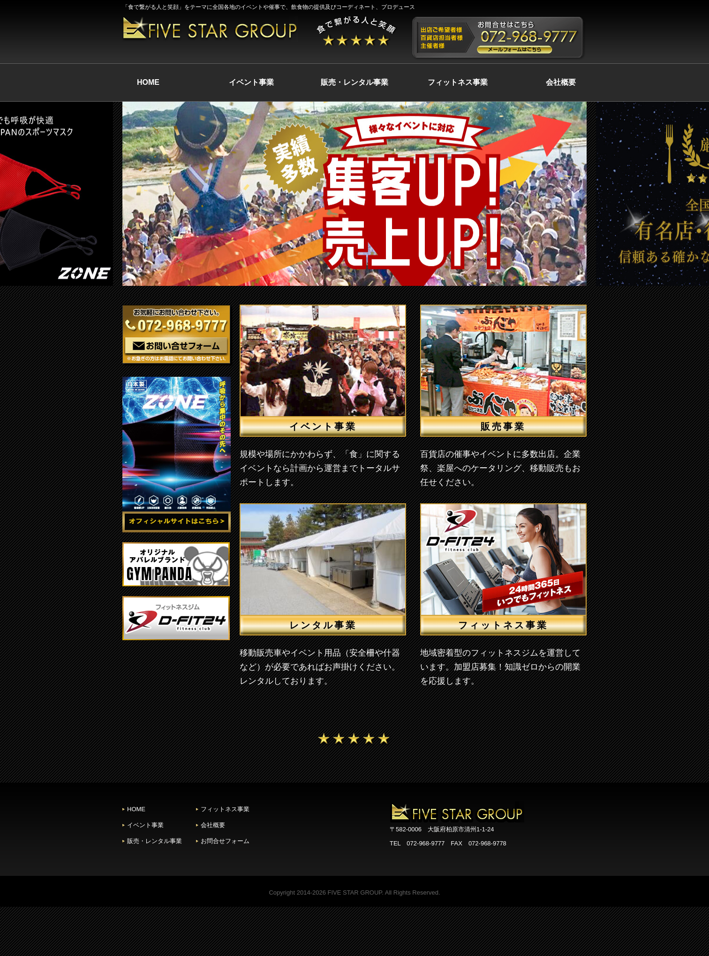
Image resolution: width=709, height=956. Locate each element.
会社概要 (561, 82)
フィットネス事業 (458, 82)
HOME (148, 82)
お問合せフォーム (225, 840)
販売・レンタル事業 (354, 82)
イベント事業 (251, 82)
